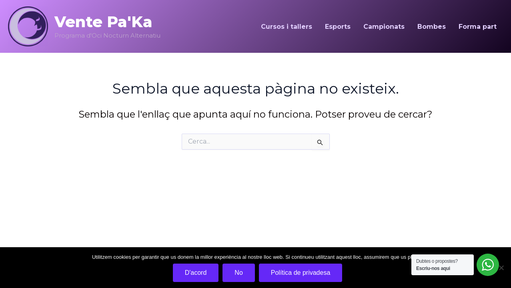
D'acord (196, 272)
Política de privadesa (301, 272)
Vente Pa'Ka (103, 21)
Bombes (431, 26)
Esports (338, 26)
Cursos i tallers (286, 26)
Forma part (478, 26)
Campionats (384, 26)
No (238, 272)
